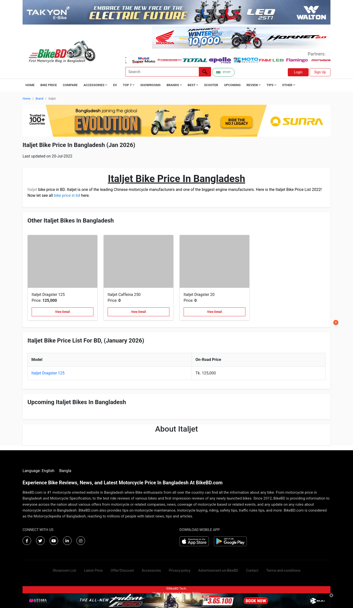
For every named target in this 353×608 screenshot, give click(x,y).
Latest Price (93, 570)
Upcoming (232, 85)
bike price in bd (67, 195)
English (48, 470)
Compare (70, 85)
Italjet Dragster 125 (48, 294)
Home (30, 85)
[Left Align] (205, 72)
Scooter (211, 85)
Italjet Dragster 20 (199, 294)
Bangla (65, 470)
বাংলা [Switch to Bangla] (223, 72)
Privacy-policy (179, 570)
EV (115, 85)
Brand (39, 98)
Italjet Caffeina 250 (124, 294)
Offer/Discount (122, 570)
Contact (252, 570)
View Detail (62, 312)
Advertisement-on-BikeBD (218, 570)
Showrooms (150, 85)
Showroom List (64, 570)
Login (298, 72)
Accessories (151, 570)
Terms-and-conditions (283, 570)
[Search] (162, 72)
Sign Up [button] (320, 72)
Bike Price (48, 85)
